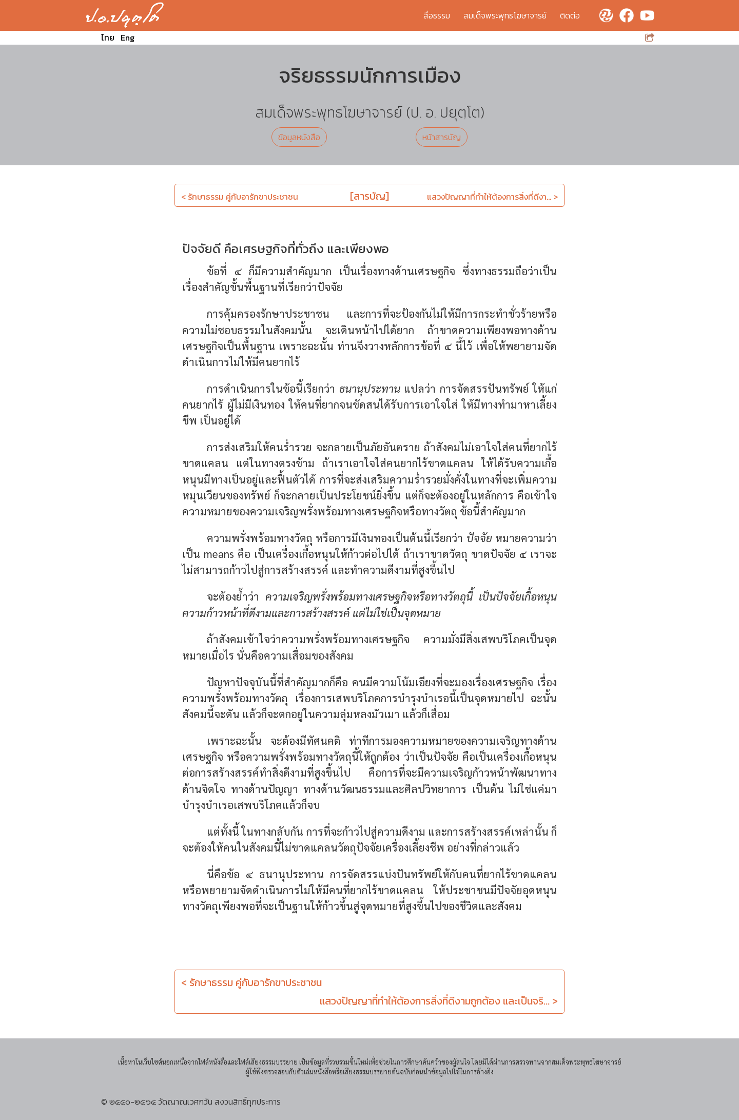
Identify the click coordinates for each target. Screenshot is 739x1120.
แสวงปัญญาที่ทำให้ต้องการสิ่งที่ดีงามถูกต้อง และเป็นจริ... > (439, 1001)
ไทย (107, 37)
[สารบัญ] (369, 196)
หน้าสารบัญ (441, 137)
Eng (127, 37)
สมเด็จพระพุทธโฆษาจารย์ (505, 15)
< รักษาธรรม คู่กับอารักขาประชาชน (239, 196)
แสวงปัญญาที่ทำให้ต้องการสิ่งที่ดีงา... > (492, 196)
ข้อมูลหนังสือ (299, 137)
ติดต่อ (570, 15)
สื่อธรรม (436, 15)
